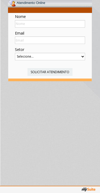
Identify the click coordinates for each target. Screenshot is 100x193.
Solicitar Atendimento (50, 72)
